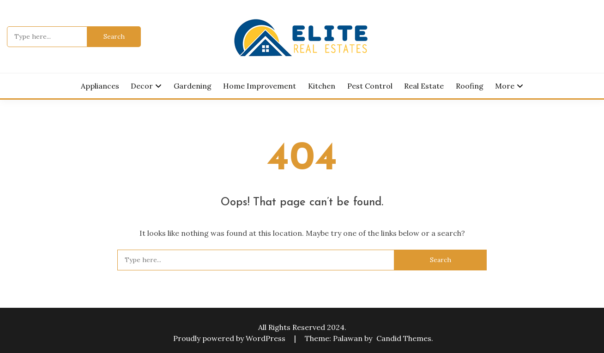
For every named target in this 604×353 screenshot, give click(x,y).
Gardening (192, 85)
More (504, 85)
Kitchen (321, 85)
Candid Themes (403, 338)
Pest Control (370, 85)
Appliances (100, 85)
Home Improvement (259, 85)
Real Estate (424, 85)
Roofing (469, 85)
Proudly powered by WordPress (230, 338)
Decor (142, 85)
